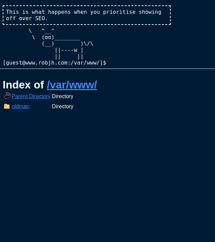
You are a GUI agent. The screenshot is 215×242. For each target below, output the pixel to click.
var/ (59, 85)
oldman (20, 106)
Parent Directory (31, 96)
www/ (83, 85)
